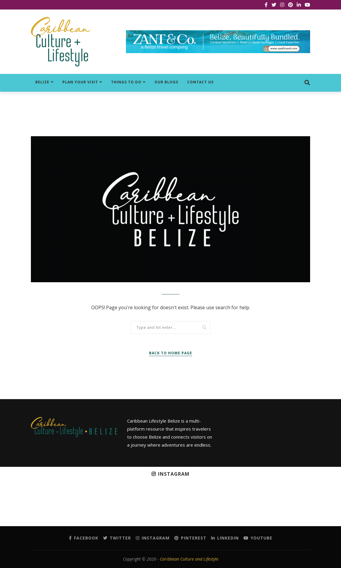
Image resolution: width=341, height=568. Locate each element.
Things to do (126, 82)
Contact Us (200, 82)
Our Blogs (166, 82)
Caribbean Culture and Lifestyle (189, 559)
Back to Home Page (170, 353)
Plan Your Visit (80, 82)
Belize (42, 82)
